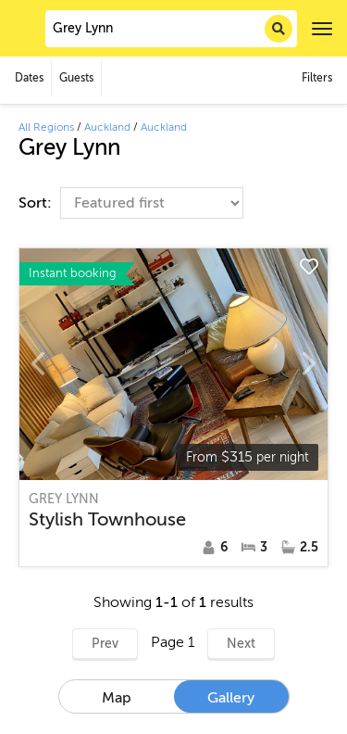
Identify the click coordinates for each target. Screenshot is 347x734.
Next (241, 644)
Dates (29, 77)
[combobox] (171, 28)
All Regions (46, 126)
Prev (105, 644)
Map (116, 698)
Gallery (230, 698)
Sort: (37, 203)
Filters (317, 77)
